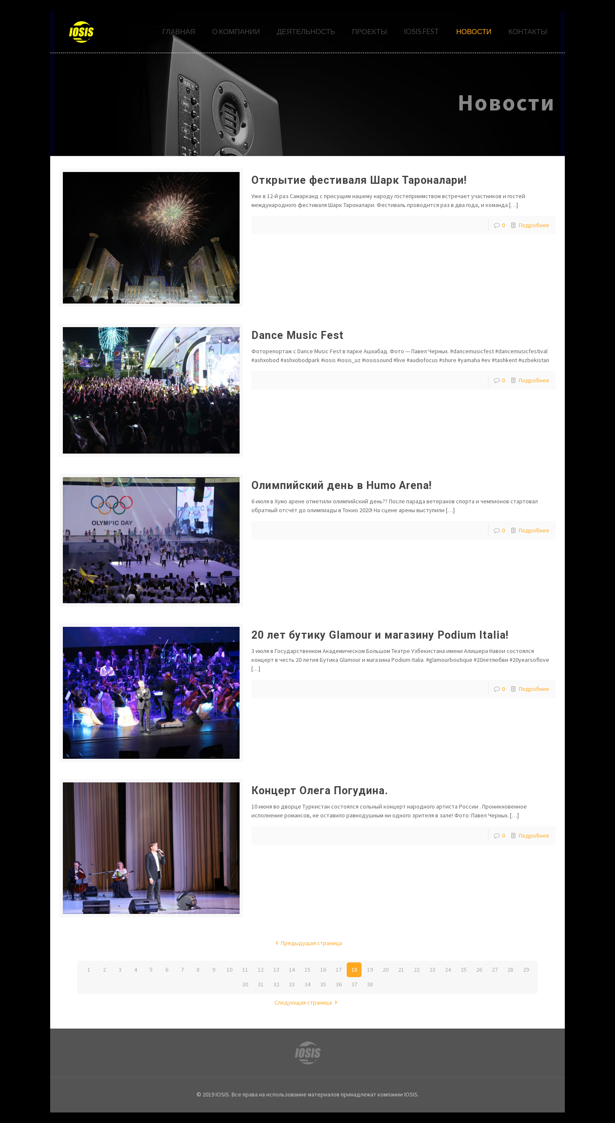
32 (276, 984)
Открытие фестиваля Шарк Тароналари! (359, 180)
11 (245, 969)
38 (370, 984)
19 (370, 969)
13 (276, 969)
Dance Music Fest (297, 335)
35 (323, 984)
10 (229, 969)
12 (261, 969)
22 (417, 969)
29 (526, 969)
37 (354, 984)
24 (448, 969)
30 (245, 984)
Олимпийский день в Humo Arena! (341, 485)
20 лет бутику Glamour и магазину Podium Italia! (380, 635)
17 (339, 969)
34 (307, 984)
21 (401, 969)
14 (292, 969)
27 (495, 969)
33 (292, 984)
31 (261, 984)
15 (307, 969)
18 (354, 969)
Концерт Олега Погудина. (319, 790)
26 (479, 969)
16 (323, 969)
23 (432, 969)
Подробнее (534, 225)
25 (464, 969)
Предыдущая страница (308, 943)
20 (385, 969)
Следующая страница (307, 1002)
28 (510, 969)
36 (339, 984)
